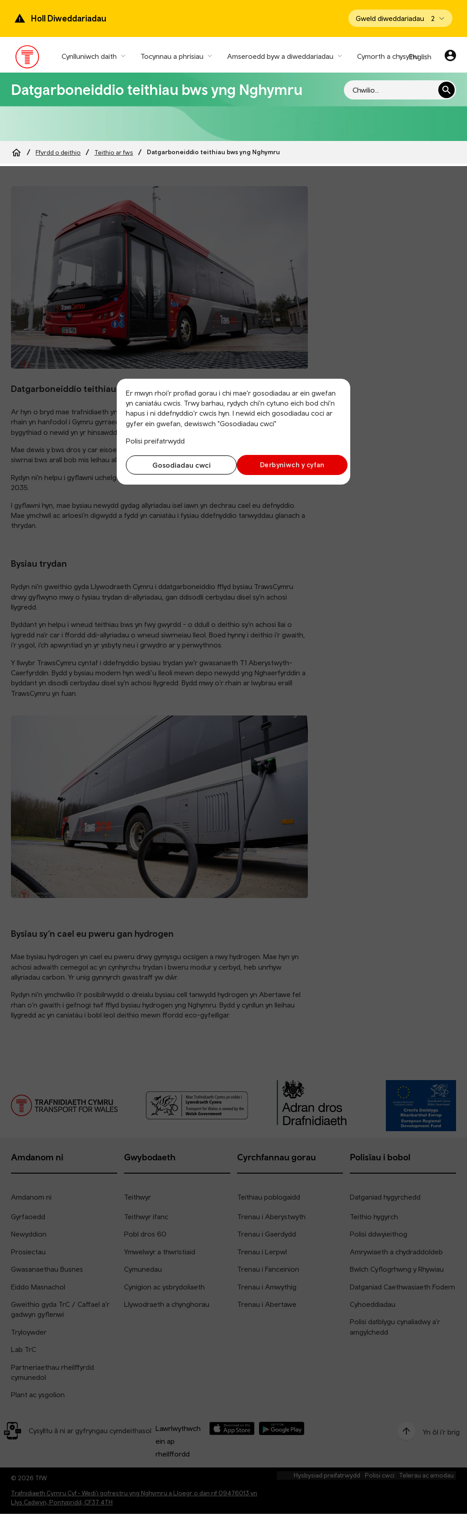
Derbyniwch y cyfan (289, 465)
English (420, 56)
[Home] (16, 152)
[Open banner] (400, 18)
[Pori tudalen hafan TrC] (28, 59)
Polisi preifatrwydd (155, 441)
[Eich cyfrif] (450, 56)
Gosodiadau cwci (177, 465)
